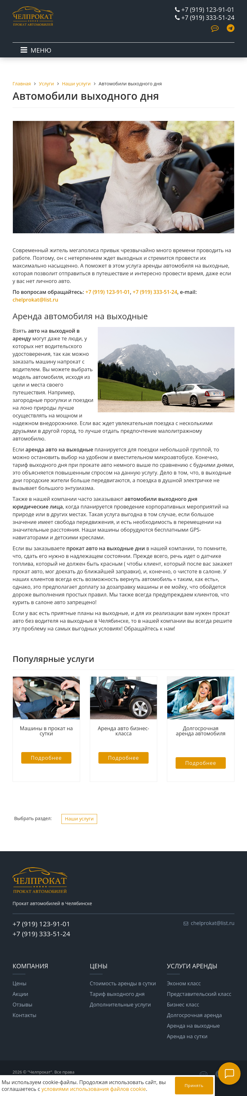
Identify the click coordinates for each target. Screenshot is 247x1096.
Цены (19, 983)
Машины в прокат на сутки (46, 731)
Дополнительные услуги (120, 1004)
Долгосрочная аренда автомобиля (200, 733)
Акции (20, 994)
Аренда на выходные (193, 1025)
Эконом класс (184, 983)
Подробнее (46, 757)
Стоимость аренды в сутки (123, 983)
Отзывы (22, 1004)
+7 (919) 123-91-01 (207, 9)
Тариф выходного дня (117, 994)
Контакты (24, 1015)
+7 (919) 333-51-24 (207, 17)
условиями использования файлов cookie (93, 1088)
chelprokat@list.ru (35, 299)
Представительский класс (199, 994)
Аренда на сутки (187, 1036)
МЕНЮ (41, 50)
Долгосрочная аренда (194, 1015)
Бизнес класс (183, 1004)
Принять (194, 1085)
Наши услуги (79, 819)
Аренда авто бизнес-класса (123, 731)
